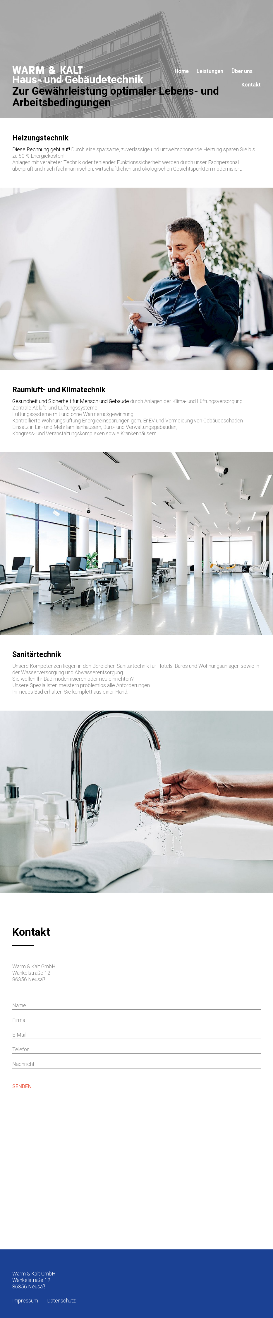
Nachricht (23, 1064)
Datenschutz (61, 1300)
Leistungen (210, 71)
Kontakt (251, 84)
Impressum (25, 1300)
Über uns (242, 71)
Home (182, 71)
